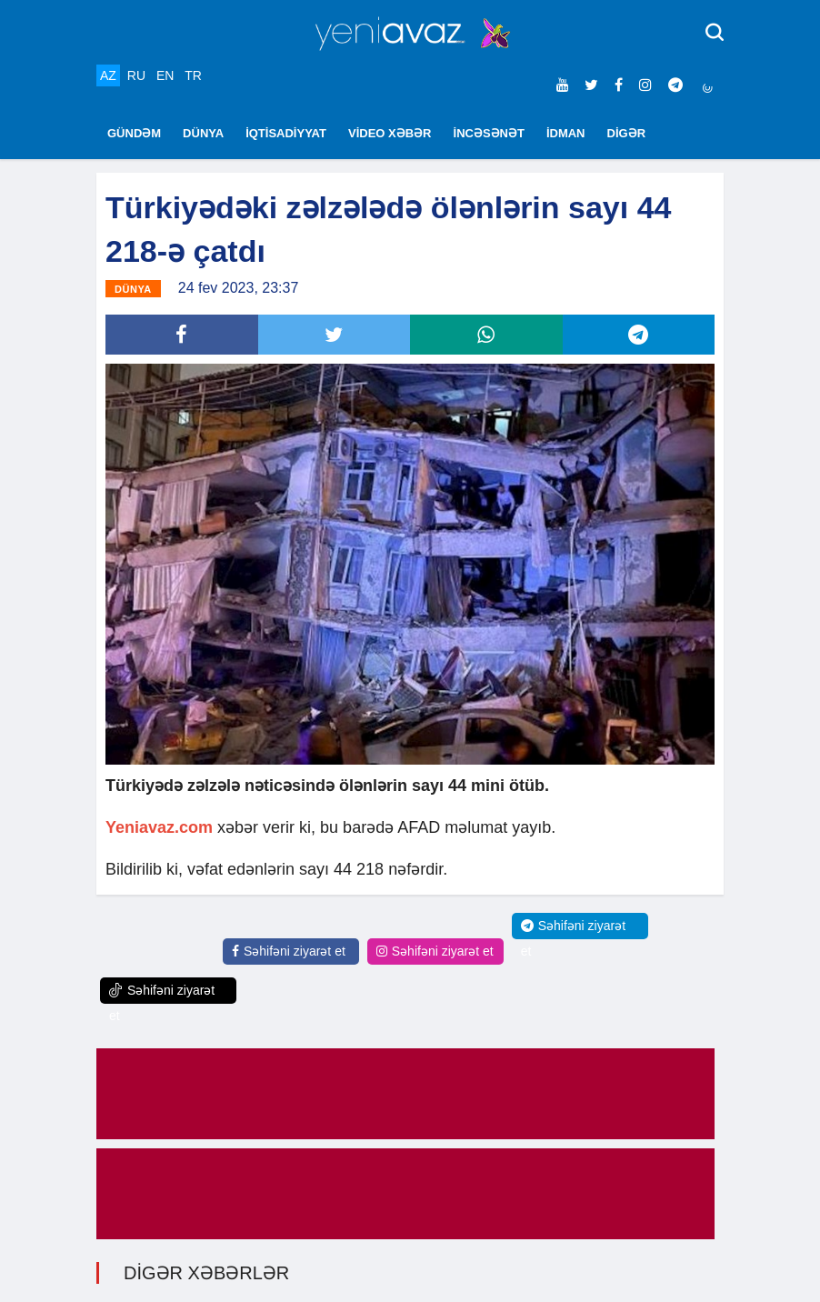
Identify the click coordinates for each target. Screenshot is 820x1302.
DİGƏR (626, 133)
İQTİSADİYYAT (285, 133)
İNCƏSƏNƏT (489, 133)
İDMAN (565, 133)
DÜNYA (203, 133)
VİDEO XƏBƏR (390, 133)
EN (165, 75)
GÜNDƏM (134, 133)
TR (193, 75)
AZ (108, 75)
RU (136, 75)
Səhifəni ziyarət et (288, 951)
